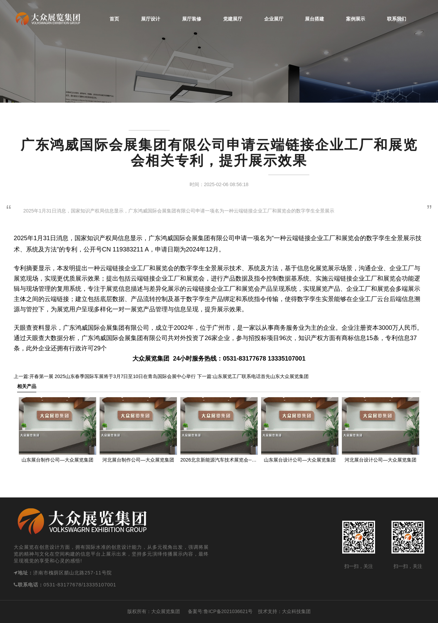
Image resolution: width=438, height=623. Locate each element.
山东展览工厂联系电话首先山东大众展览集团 (261, 376)
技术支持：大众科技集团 (284, 611)
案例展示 (355, 19)
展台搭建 (314, 19)
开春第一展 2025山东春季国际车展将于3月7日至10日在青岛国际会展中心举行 (112, 376)
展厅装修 (191, 19)
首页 (114, 19)
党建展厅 (232, 19)
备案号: (192, 611)
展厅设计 (150, 19)
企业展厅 (273, 19)
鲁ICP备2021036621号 (228, 611)
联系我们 (396, 19)
